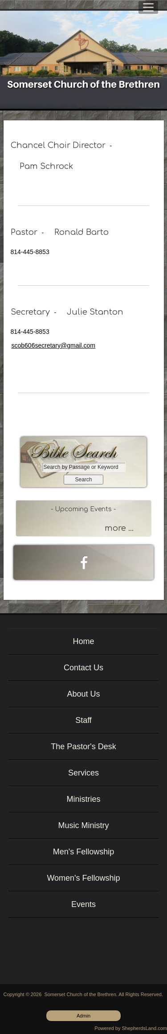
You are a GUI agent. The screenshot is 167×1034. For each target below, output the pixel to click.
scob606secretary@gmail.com (54, 345)
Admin (83, 1015)
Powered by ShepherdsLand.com (130, 1028)
